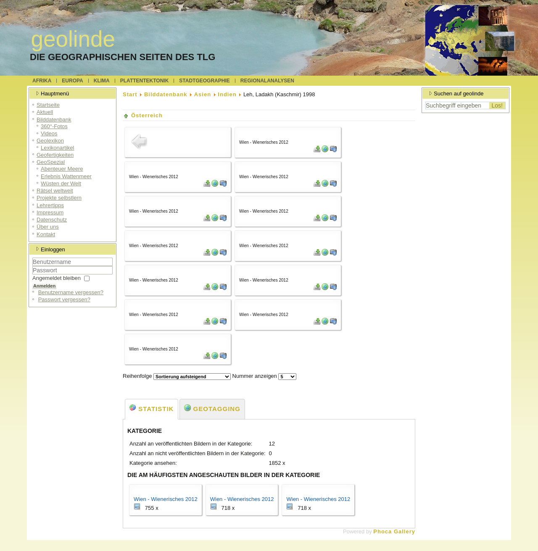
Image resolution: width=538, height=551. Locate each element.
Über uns (48, 227)
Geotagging (212, 408)
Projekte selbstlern (59, 198)
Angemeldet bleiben (56, 278)
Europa (72, 81)
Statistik (151, 408)
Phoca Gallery (394, 531)
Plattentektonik (144, 81)
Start (130, 94)
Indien (227, 94)
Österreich (147, 115)
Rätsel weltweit (55, 190)
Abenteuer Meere (62, 169)
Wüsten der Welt (61, 183)
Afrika (41, 81)
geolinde (73, 38)
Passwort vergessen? (64, 299)
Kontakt (46, 234)
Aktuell (45, 112)
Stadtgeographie (204, 81)
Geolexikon (50, 140)
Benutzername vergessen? (70, 292)
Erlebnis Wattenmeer (66, 176)
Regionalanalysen (267, 81)
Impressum (50, 212)
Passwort (32, 274)
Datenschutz (52, 219)
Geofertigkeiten (55, 155)
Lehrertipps (50, 205)
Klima (102, 81)
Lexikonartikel (57, 148)
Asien (202, 94)
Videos (49, 133)
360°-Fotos (54, 126)
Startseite (48, 105)
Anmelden (44, 285)
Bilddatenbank (54, 119)
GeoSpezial (51, 162)
